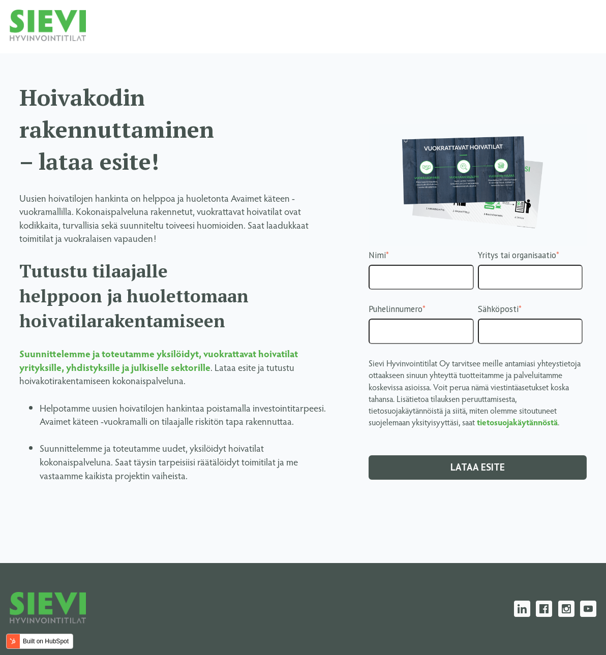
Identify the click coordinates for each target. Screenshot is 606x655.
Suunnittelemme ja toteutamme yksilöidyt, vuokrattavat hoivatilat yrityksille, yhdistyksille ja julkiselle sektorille (158, 360)
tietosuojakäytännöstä (517, 422)
